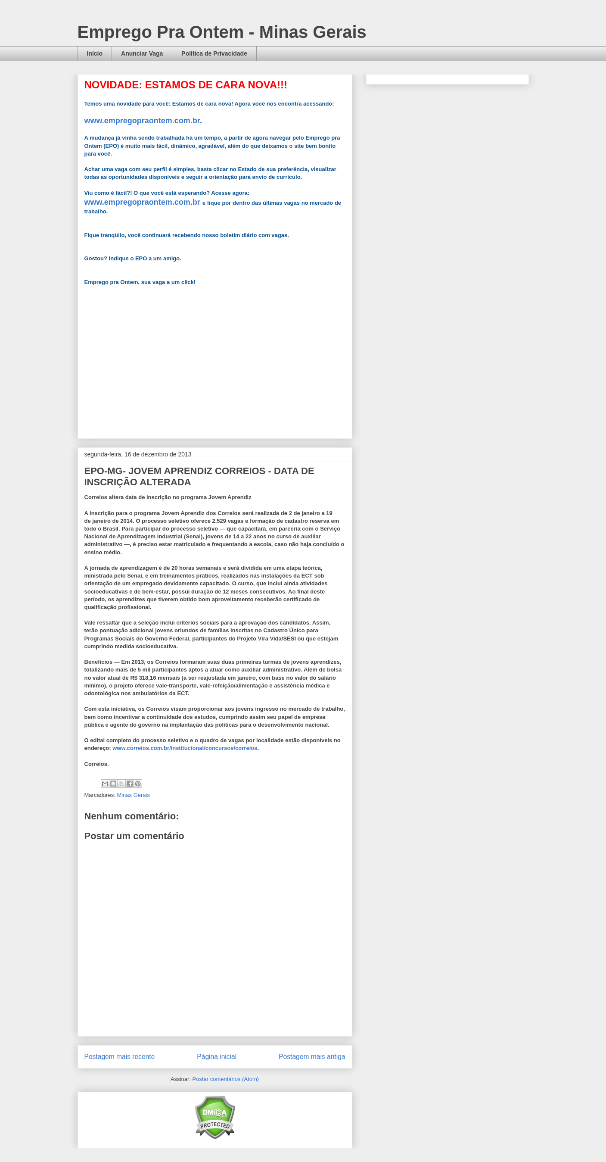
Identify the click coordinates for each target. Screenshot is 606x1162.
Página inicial (216, 1056)
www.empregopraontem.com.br (142, 120)
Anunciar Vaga (142, 53)
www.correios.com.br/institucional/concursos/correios (184, 748)
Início (95, 53)
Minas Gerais (133, 795)
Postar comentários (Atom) (225, 1079)
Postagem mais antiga (312, 1056)
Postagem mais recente (119, 1056)
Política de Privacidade (214, 53)
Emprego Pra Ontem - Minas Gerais (222, 31)
